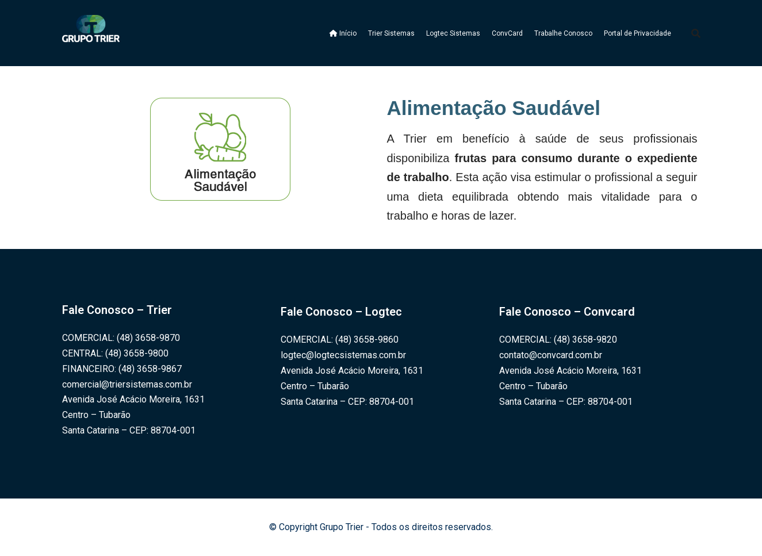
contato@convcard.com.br (550, 355)
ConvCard (507, 33)
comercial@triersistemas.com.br (127, 384)
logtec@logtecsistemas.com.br (343, 355)
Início (343, 33)
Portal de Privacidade (637, 33)
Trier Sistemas (391, 33)
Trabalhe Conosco (563, 33)
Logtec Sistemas (453, 33)
